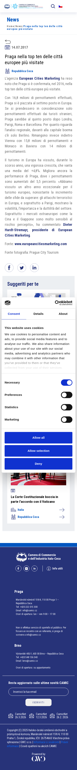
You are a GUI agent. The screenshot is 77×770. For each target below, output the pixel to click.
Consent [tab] (14, 313)
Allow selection (38, 450)
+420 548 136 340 (28, 657)
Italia (37, 509)
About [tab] (63, 313)
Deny (38, 463)
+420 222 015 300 (28, 607)
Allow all (38, 437)
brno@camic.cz (30, 660)
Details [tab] (38, 313)
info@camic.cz (29, 610)
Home (10, 26)
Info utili (55, 568)
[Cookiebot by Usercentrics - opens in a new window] (55, 302)
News (18, 26)
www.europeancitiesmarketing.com (41, 244)
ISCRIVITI (38, 702)
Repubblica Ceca (19, 71)
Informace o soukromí (47, 742)
